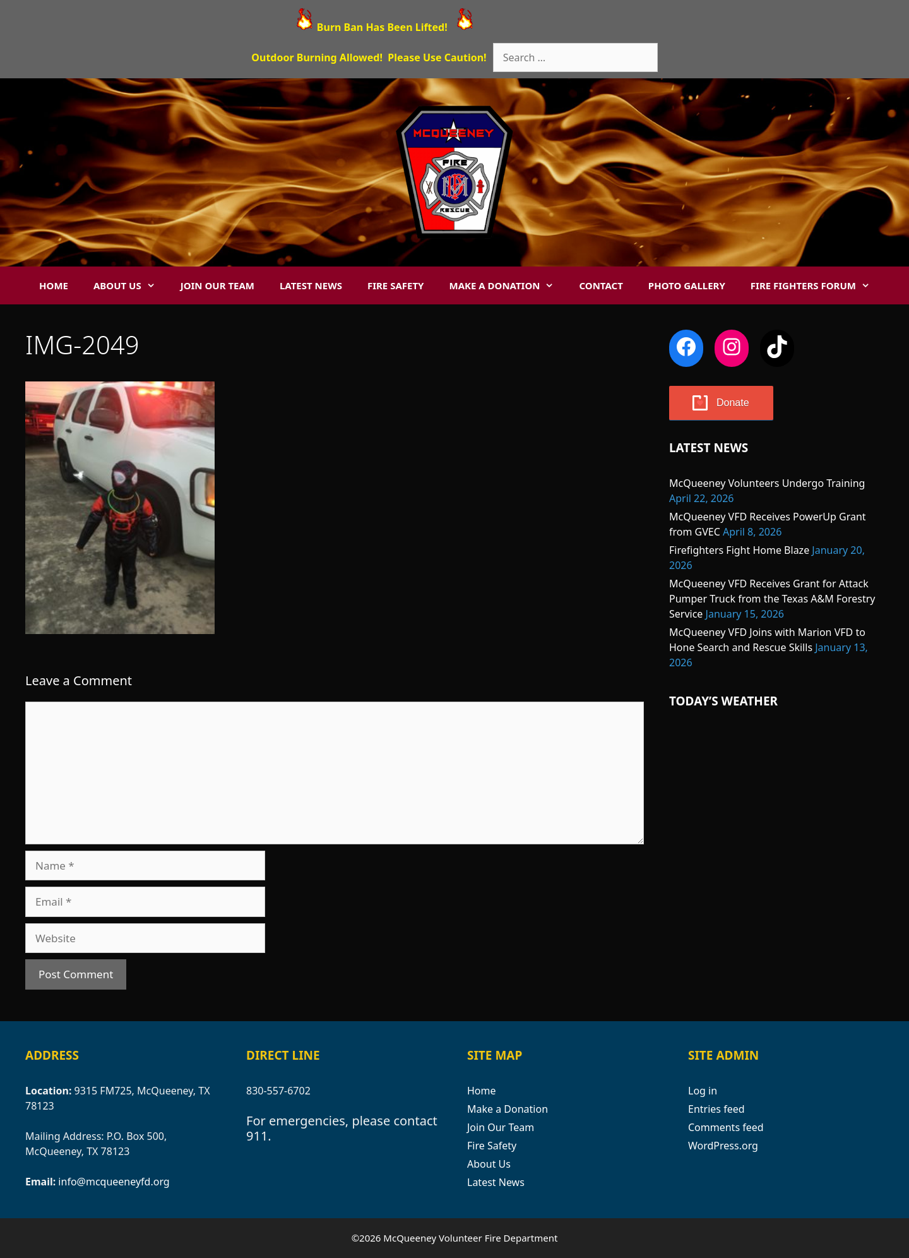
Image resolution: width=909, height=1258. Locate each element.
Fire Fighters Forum (816, 285)
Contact (600, 285)
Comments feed (726, 1127)
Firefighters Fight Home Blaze (739, 550)
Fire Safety (395, 285)
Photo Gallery (686, 285)
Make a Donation (507, 285)
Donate (732, 402)
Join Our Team (217, 285)
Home (53, 285)
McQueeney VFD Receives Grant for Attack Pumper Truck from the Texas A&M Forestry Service (772, 599)
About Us (130, 285)
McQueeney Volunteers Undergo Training (767, 483)
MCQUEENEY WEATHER (776, 776)
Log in (702, 1091)
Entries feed (716, 1109)
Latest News (311, 285)
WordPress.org (723, 1146)
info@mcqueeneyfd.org (113, 1182)
